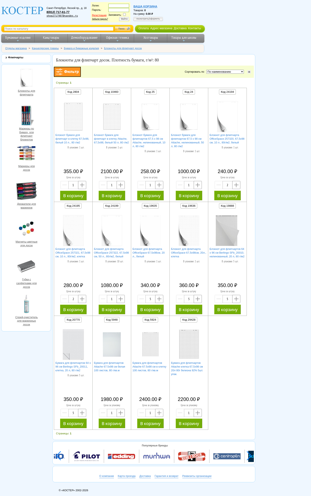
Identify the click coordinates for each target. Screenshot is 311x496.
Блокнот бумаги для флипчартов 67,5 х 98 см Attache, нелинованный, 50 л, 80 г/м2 (187, 140)
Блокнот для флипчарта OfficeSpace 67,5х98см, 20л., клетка (188, 252)
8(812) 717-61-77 (57, 12)
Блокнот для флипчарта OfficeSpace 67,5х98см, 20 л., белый (149, 252)
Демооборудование (84, 38)
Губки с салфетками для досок (26, 267)
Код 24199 (111, 205)
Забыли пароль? (100, 19)
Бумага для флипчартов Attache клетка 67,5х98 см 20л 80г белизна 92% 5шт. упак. (187, 368)
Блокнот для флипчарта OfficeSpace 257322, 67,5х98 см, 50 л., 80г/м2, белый (111, 252)
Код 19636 (188, 205)
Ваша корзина (145, 6)
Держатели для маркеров (26, 191)
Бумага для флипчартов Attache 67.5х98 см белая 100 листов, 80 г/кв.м (109, 366)
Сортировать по (195, 71)
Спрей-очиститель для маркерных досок (26, 304)
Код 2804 (73, 91)
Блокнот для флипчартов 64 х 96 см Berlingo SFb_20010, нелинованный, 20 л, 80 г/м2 (227, 252)
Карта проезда (127, 476)
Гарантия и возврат (166, 476)
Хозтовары (150, 38)
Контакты (194, 28)
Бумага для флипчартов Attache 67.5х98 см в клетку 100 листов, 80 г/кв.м (149, 366)
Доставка (180, 28)
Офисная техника (117, 38)
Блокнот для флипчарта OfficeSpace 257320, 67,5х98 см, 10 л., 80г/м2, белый (227, 138)
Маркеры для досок (26, 153)
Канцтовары (51, 38)
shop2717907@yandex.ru (62, 16)
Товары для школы (183, 38)
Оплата (143, 28)
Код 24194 (227, 91)
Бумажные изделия (17, 38)
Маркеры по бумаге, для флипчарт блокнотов (26, 116)
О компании (106, 476)
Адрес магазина (161, 28)
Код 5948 (112, 319)
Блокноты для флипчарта (26, 78)
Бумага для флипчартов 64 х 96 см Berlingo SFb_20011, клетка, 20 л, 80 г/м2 (73, 366)
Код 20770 (73, 319)
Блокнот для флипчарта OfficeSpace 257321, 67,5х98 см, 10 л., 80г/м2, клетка (73, 252)
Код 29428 (188, 319)
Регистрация (99, 15)
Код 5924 (150, 319)
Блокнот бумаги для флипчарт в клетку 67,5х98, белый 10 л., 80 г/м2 (72, 138)
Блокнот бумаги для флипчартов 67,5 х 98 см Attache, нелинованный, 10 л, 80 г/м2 (149, 140)
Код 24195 (73, 205)
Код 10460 (111, 91)
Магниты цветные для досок (26, 229)
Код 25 (150, 91)
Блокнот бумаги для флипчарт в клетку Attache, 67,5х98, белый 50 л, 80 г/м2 (111, 138)
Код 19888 (227, 205)
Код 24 (189, 91)
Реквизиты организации (197, 476)
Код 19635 (150, 205)
